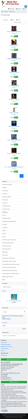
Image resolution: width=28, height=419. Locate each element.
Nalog (24, 8)
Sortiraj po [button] (5, 19)
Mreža (18, 19)
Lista (12, 19)
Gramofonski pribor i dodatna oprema (10, 273)
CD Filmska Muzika (6, 206)
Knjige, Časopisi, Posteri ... (8, 276)
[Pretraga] (13, 6)
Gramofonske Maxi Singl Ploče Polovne (11, 264)
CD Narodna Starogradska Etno (9, 221)
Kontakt (2, 350)
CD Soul (4, 236)
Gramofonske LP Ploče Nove (8, 258)
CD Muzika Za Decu (6, 218)
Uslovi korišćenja (4, 348)
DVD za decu (5, 255)
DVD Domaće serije (6, 246)
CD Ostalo (4, 224)
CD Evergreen (5, 199)
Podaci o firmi (4, 342)
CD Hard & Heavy (6, 209)
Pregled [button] (12, 36)
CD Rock (4, 233)
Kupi (16, 36)
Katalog (6, 11)
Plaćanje (18, 8)
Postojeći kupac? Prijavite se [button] (14, 359)
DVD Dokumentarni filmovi (8, 242)
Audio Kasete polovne (7, 184)
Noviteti (4, 291)
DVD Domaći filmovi (6, 249)
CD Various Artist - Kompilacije (9, 239)
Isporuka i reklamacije (6, 344)
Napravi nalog (4, 355)
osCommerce (20, 417)
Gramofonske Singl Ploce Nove (9, 267)
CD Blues (4, 187)
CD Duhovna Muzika (6, 196)
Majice (3, 279)
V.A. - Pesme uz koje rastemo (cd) (14, 300)
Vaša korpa (11, 8)
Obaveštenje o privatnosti (6, 346)
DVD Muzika (5, 252)
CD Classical (5, 190)
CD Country (4, 193)
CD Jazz (4, 215)
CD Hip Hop (11, 11)
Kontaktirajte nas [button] (14, 382)
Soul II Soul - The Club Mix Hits (9, 335)
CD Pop (4, 230)
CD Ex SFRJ (4, 203)
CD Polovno (4, 227)
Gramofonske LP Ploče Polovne (9, 261)
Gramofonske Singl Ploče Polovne (9, 270)
